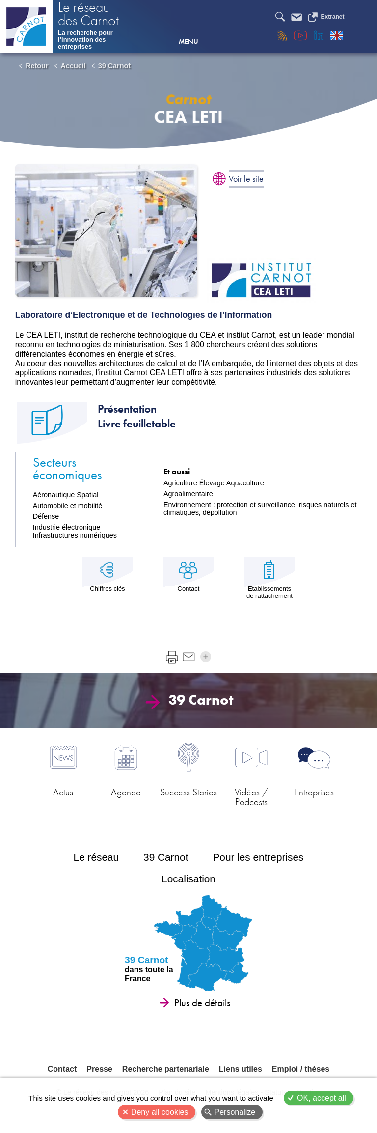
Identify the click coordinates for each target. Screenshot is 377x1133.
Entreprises (314, 792)
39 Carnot (114, 66)
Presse (99, 1069)
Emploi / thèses (300, 1069)
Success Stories (188, 792)
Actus (63, 792)
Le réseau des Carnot (88, 14)
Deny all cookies (159, 1112)
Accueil (73, 66)
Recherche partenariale (165, 1069)
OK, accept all (321, 1098)
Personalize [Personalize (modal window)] (235, 1112)
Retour (37, 66)
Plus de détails (202, 1002)
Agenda (126, 792)
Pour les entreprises (258, 857)
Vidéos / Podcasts (251, 796)
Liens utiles (240, 1069)
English (337, 35)
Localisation (188, 878)
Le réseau (96, 857)
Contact (62, 1069)
